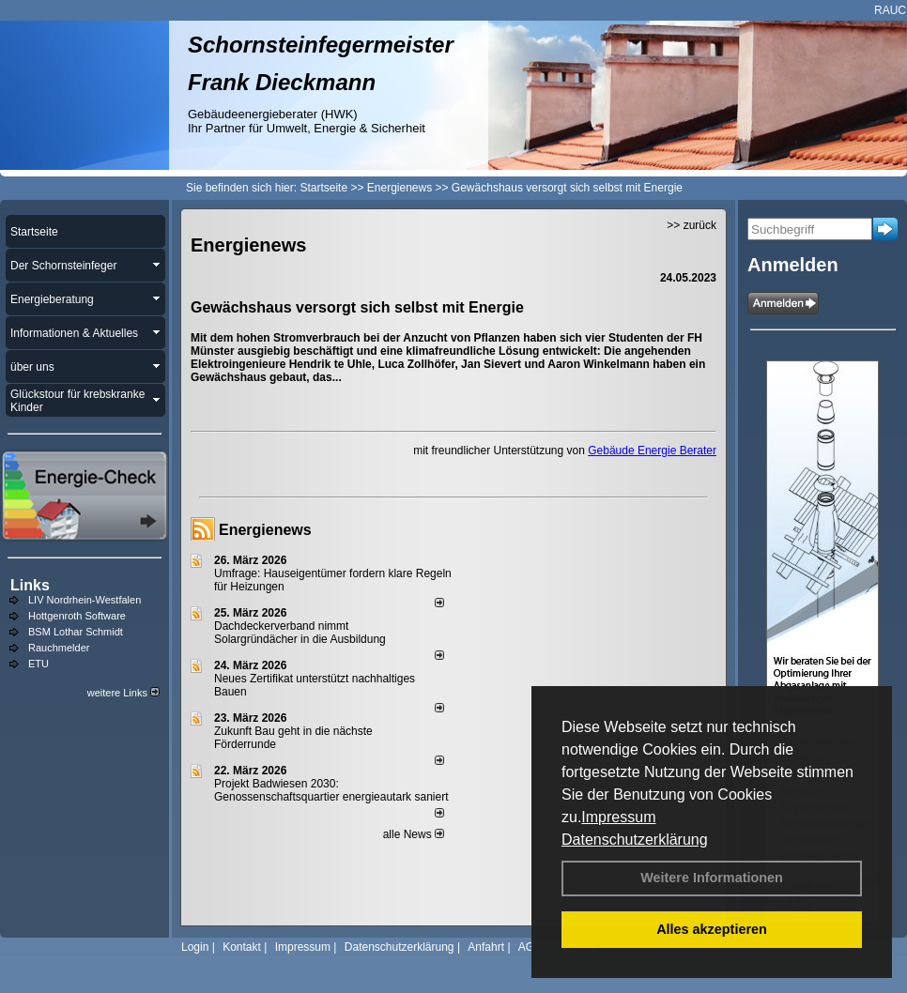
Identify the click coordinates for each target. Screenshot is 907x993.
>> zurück (691, 225)
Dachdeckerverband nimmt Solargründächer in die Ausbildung (300, 632)
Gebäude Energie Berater (652, 450)
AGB (530, 947)
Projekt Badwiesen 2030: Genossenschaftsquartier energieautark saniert (331, 790)
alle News (413, 834)
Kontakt (242, 947)
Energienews (265, 530)
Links (30, 585)
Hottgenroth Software (77, 615)
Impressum (618, 817)
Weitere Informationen (711, 877)
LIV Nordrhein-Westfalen (84, 599)
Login (194, 947)
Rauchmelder (58, 647)
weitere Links (123, 692)
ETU (38, 663)
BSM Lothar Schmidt (75, 631)
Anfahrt (486, 947)
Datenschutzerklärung (634, 840)
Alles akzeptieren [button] (711, 929)
